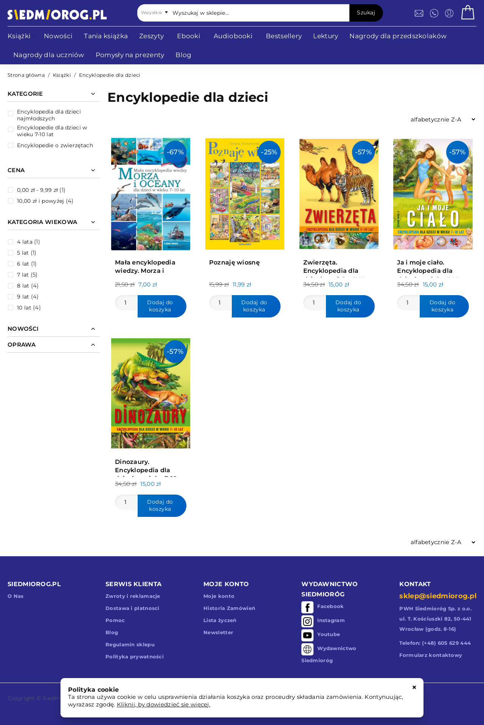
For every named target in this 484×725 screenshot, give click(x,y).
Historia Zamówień (229, 608)
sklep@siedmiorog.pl (437, 596)
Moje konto (218, 596)
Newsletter (218, 632)
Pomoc (115, 620)
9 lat (23, 296)
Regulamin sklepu (130, 644)
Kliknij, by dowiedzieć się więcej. (163, 704)
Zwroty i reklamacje (132, 596)
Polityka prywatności (134, 656)
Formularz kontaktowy (430, 655)
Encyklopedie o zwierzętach (55, 145)
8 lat (23, 285)
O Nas (16, 596)
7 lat (23, 274)
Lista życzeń (220, 620)
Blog (111, 632)
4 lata (25, 241)
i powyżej (40, 201)
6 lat (23, 263)
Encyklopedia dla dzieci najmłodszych (49, 115)
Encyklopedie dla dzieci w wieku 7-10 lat (52, 131)
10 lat (24, 307)
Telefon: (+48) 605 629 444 (435, 643)
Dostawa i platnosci (132, 608)
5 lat (23, 252)
